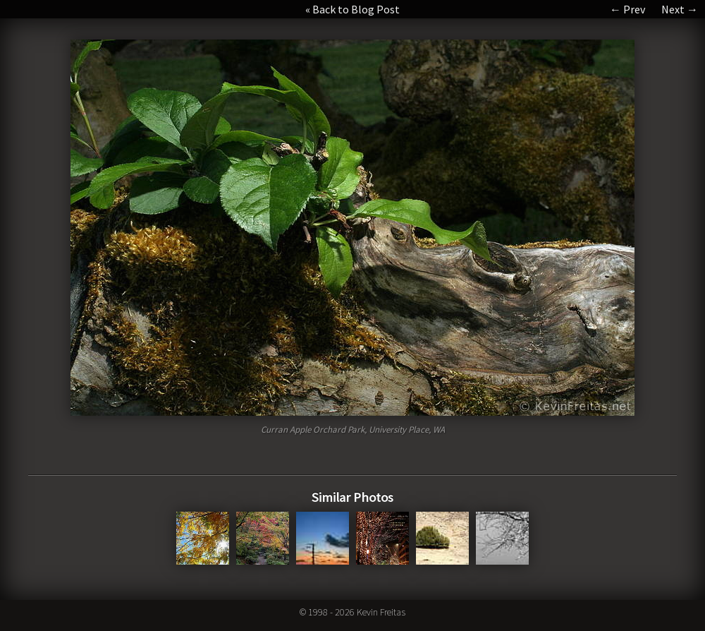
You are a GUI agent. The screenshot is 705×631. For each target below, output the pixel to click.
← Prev (627, 9)
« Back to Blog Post (352, 9)
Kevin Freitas (381, 612)
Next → (679, 9)
